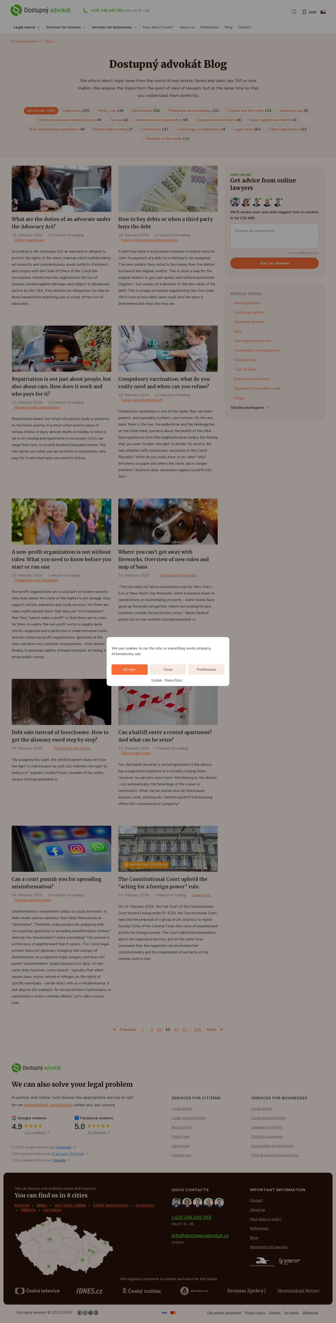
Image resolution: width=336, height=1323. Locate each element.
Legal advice (24, 27)
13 (184, 1029)
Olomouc (145, 1205)
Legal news (247, 129)
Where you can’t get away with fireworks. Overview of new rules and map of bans (163, 559)
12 (176, 1029)
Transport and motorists (218, 120)
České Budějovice (110, 1205)
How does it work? (158, 27)
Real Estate (146, 110)
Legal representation (189, 1117)
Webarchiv (310, 1312)
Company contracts (267, 1127)
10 (159, 1029)
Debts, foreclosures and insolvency (70, 120)
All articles (41, 110)
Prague (22, 1205)
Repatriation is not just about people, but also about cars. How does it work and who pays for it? (61, 386)
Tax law (118, 120)
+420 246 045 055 (107, 10)
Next (211, 1029)
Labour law (76, 110)
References (209, 27)
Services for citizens (63, 27)
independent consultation (48, 1105)
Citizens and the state (249, 110)
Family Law (110, 110)
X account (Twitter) (68, 1153)
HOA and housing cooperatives (57, 129)
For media (291, 1312)
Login (312, 12)
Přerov (28, 1210)
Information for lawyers (269, 1247)
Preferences (206, 669)
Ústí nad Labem (70, 1205)
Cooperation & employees (272, 1145)
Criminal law (155, 129)
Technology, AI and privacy (201, 129)
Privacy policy (255, 1312)
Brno (42, 1205)
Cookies (156, 680)
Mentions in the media (168, 138)
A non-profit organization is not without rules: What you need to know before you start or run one (61, 559)
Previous (128, 1029)
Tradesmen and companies (193, 110)
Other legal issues (288, 129)
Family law (180, 1136)
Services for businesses (112, 27)
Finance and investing (113, 129)
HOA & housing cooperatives (275, 1155)
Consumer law (294, 110)
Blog (228, 27)
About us (187, 27)
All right (129, 669)
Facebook (63, 1147)
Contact (244, 27)
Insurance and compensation (162, 120)
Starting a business (267, 1136)
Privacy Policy (173, 680)
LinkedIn (59, 1160)
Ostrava (52, 1210)
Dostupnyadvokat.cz (26, 41)
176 (197, 1029)
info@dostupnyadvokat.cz (200, 1235)
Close (168, 669)
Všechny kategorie (247, 407)
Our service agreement (224, 1312)
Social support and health (273, 120)
